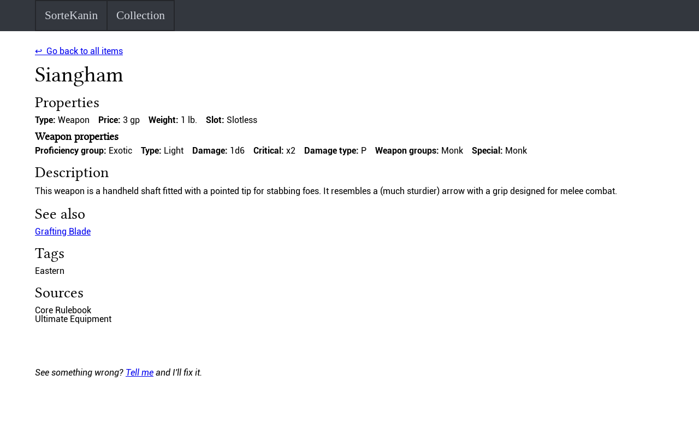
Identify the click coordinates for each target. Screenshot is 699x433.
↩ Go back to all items (79, 51)
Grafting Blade (63, 231)
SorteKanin (71, 15)
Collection (140, 15)
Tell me (139, 372)
